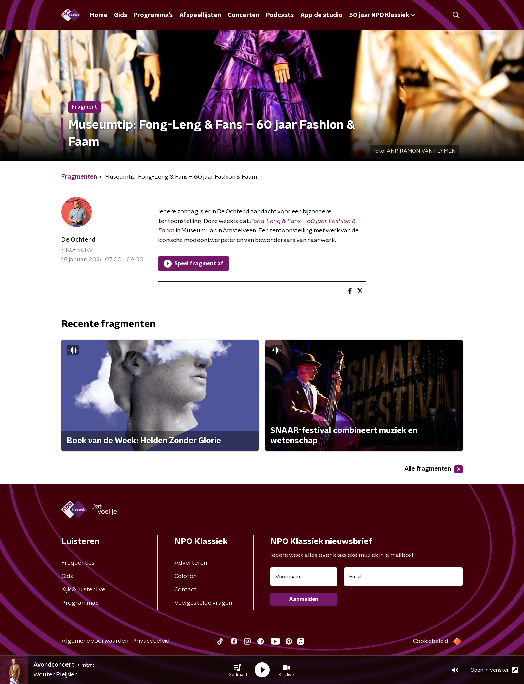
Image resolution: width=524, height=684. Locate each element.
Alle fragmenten (433, 469)
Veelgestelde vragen (203, 603)
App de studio (321, 15)
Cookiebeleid (430, 641)
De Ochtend (78, 240)
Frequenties (77, 563)
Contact (185, 590)
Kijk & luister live (83, 590)
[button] (237, 670)
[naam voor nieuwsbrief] (303, 576)
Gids (120, 15)
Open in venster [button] (494, 670)
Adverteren (190, 563)
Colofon (185, 576)
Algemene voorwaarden (94, 641)
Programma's (153, 15)
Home (98, 15)
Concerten (243, 15)
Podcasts (280, 15)
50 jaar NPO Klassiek (382, 15)
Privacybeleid (151, 641)
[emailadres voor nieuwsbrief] (403, 576)
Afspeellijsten (200, 15)
